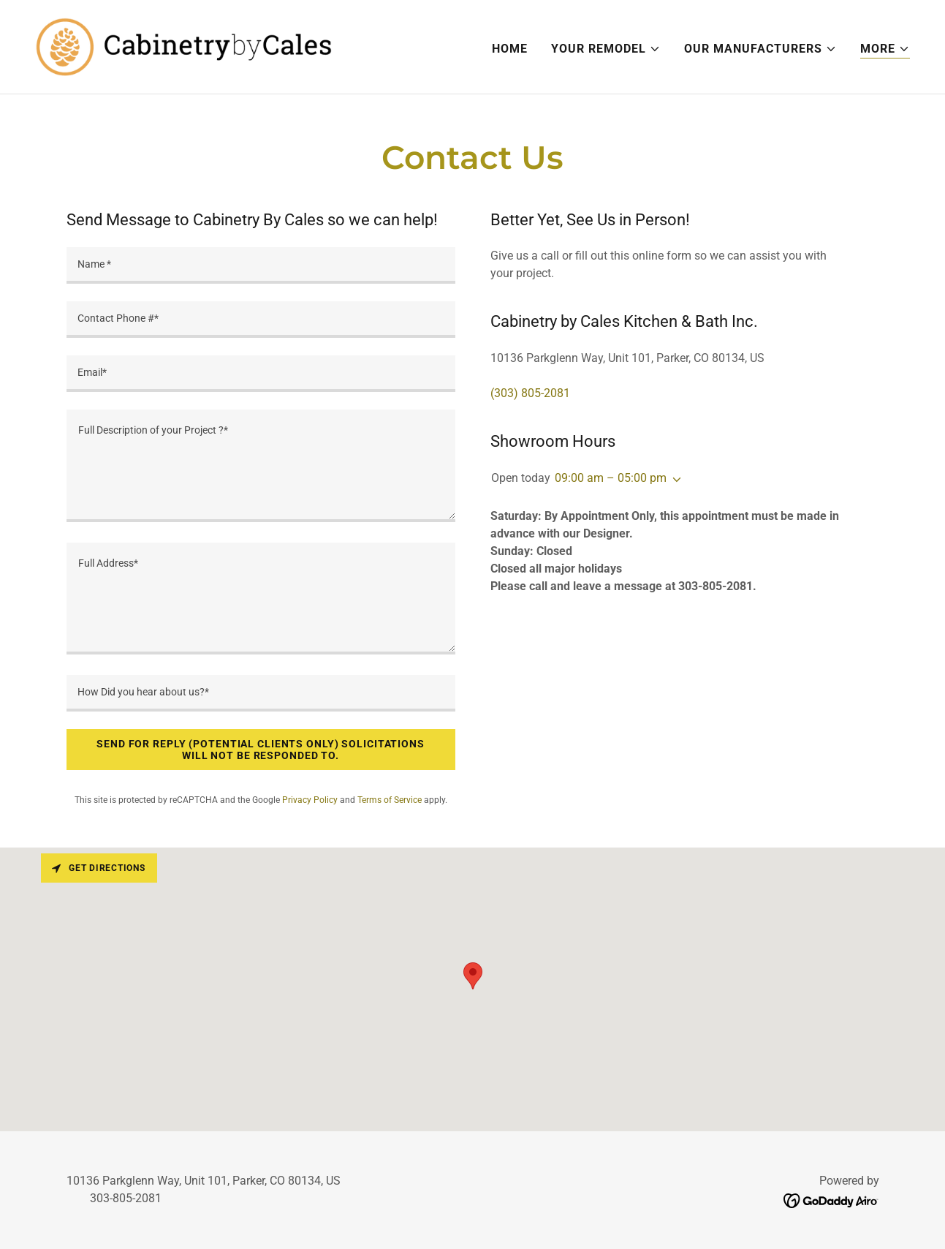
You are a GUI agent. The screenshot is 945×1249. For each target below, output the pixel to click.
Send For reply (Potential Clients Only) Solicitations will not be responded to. (260, 749)
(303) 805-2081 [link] (530, 393)
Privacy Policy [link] (310, 800)
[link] (183, 46)
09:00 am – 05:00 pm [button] (611, 478)
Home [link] (510, 49)
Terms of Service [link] (389, 800)
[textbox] (261, 265)
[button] (606, 49)
